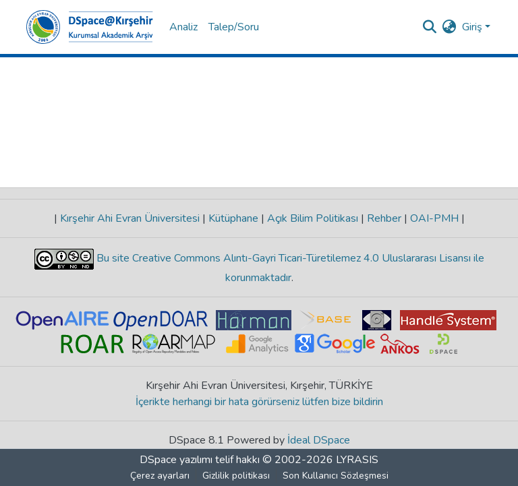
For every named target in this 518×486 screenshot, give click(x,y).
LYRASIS (357, 459)
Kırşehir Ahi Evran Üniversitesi (129, 218)
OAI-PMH (434, 218)
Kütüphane (233, 218)
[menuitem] (449, 27)
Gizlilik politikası (236, 475)
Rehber (384, 218)
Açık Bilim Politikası (312, 218)
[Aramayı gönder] (430, 27)
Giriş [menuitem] (472, 27)
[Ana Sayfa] (89, 27)
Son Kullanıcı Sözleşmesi (335, 475)
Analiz (183, 27)
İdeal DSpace (318, 440)
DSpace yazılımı (176, 459)
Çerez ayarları (160, 475)
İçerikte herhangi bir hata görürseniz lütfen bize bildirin (259, 401)
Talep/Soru (233, 27)
